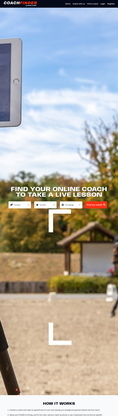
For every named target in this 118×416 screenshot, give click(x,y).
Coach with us (79, 4)
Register (111, 4)
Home (67, 4)
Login (102, 4)
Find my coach (96, 205)
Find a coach (92, 4)
